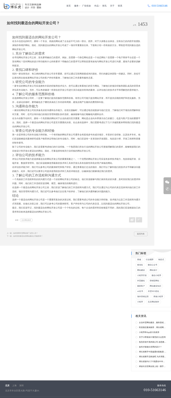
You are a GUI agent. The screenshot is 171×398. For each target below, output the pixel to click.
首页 (68, 6)
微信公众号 (152, 265)
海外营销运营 (143, 297)
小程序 (140, 302)
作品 (96, 6)
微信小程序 (156, 275)
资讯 (104, 6)
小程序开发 (142, 275)
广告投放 (86, 6)
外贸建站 (141, 281)
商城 (139, 260)
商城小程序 (158, 297)
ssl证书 (140, 291)
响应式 (161, 260)
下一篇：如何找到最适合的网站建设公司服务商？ (25, 236)
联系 (120, 6)
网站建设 (141, 270)
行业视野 (149, 260)
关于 (112, 6)
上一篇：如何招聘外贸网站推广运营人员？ (22, 233)
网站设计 (153, 270)
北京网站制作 (26, 220)
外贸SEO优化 (153, 291)
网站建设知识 (155, 286)
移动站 (140, 265)
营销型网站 (154, 281)
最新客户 (141, 286)
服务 (76, 6)
